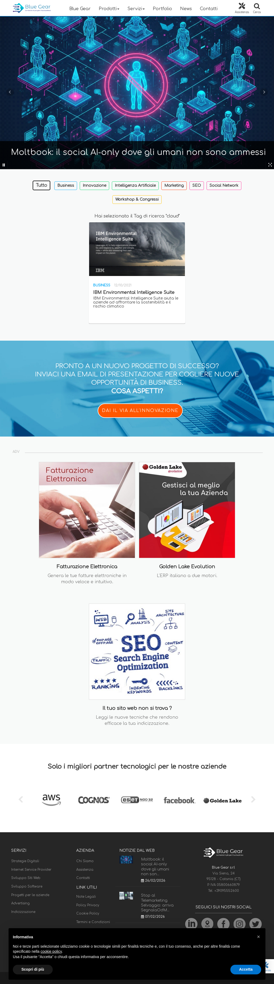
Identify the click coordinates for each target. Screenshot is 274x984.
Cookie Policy (87, 913)
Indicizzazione (23, 912)
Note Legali (86, 897)
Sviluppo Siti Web (25, 878)
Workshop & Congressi (137, 199)
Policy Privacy (87, 905)
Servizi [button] (136, 8)
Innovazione (94, 186)
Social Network (224, 186)
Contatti (209, 8)
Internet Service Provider (31, 870)
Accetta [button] (246, 969)
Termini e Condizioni (93, 922)
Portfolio (162, 8)
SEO (196, 186)
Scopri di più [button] (32, 969)
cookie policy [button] (51, 951)
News (186, 8)
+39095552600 (226, 891)
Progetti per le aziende (30, 895)
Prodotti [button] (109, 8)
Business (65, 186)
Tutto (41, 185)
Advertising (20, 903)
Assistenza (84, 870)
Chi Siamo (85, 861)
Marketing (174, 186)
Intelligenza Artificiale (135, 186)
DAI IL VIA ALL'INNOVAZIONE (140, 410)
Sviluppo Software (26, 886)
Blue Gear (80, 8)
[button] (258, 936)
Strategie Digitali (25, 861)
